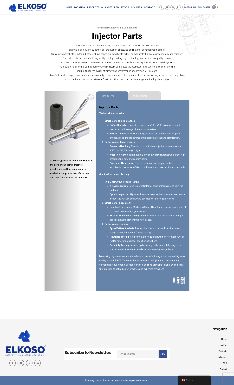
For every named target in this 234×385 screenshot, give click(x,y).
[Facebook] (161, 7)
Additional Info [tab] (140, 96)
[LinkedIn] (178, 7)
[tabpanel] (142, 195)
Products (93, 7)
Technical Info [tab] (107, 96)
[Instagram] (172, 7)
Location (79, 7)
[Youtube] (167, 7)
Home (69, 7)
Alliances (106, 7)
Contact (149, 7)
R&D (116, 7)
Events (125, 7)
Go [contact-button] (162, 354)
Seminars (136, 7)
